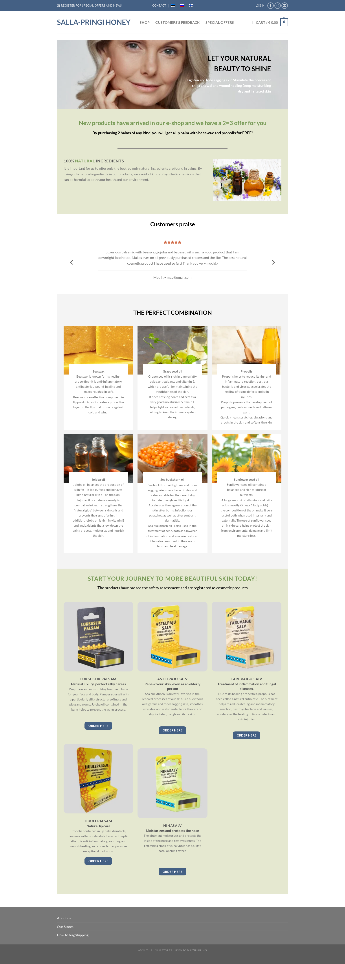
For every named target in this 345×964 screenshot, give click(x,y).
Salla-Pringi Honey (93, 22)
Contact (159, 5)
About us (64, 918)
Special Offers (220, 22)
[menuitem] (173, 5)
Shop (145, 22)
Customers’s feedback (177, 22)
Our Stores (65, 926)
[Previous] (72, 262)
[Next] (273, 262)
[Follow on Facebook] (270, 5)
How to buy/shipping (72, 935)
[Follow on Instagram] (277, 5)
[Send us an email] (284, 5)
